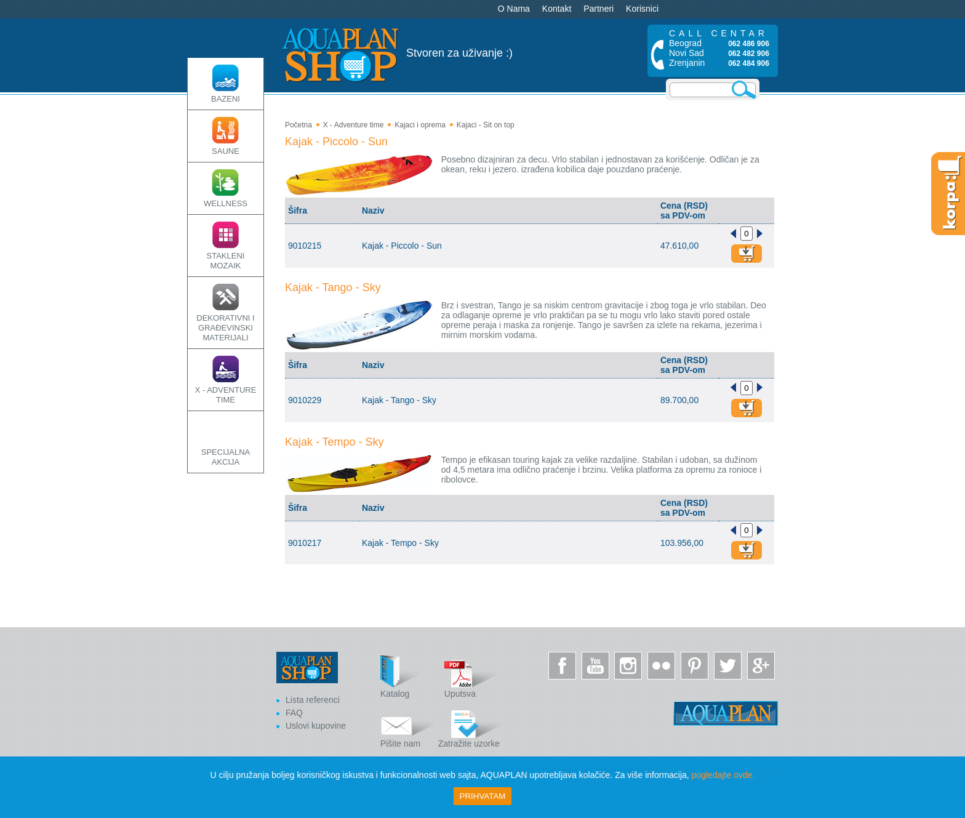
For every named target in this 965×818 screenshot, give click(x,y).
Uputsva (472, 677)
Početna (298, 125)
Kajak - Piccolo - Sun (336, 141)
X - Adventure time (353, 125)
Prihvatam (483, 796)
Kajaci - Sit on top (486, 125)
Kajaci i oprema (420, 125)
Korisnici (642, 9)
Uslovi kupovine (316, 726)
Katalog (408, 677)
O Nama (514, 9)
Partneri (598, 9)
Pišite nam (408, 726)
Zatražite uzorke (470, 726)
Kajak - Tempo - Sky (334, 442)
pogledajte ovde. (723, 775)
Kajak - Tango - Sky (333, 287)
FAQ (294, 713)
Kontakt (556, 9)
